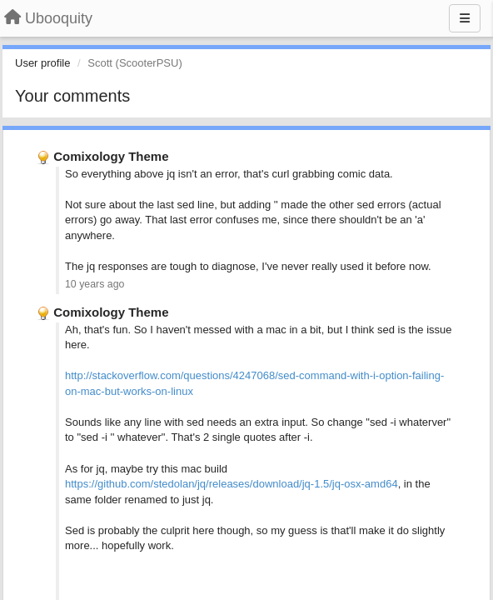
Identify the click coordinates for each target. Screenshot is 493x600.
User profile (42, 63)
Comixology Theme (110, 156)
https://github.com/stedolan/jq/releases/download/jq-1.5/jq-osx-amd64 (231, 484)
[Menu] (465, 18)
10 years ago (94, 284)
